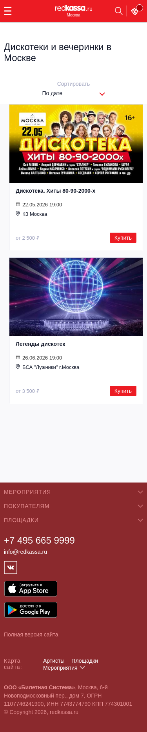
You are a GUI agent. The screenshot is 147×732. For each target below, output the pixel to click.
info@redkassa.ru (25, 552)
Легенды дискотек (40, 344)
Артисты (54, 661)
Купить (123, 238)
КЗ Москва (31, 214)
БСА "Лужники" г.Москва (47, 367)
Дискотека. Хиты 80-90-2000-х (55, 191)
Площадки (84, 661)
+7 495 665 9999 (39, 540)
